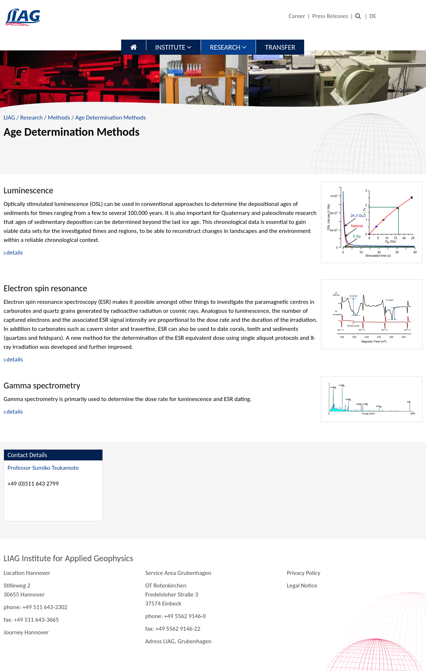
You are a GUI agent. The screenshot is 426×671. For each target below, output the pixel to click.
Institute (173, 47)
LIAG (9, 117)
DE (373, 16)
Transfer (280, 47)
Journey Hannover (26, 632)
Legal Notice (302, 585)
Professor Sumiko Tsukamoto (43, 468)
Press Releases (330, 16)
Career (297, 16)
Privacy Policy (303, 573)
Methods (59, 117)
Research (228, 47)
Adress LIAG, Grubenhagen (178, 641)
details (14, 252)
